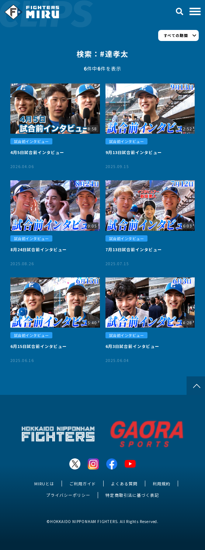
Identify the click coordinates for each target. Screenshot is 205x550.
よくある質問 (124, 483)
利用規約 (161, 483)
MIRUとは (44, 483)
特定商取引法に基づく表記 (132, 495)
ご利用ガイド (82, 483)
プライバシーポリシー (68, 495)
